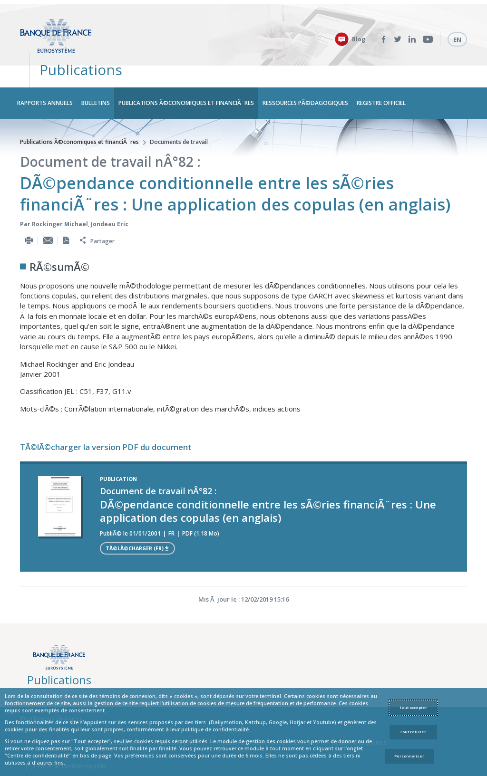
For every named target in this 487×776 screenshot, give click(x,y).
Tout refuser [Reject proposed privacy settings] (413, 731)
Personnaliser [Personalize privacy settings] (409, 756)
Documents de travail (179, 116)
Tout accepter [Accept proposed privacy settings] (413, 707)
